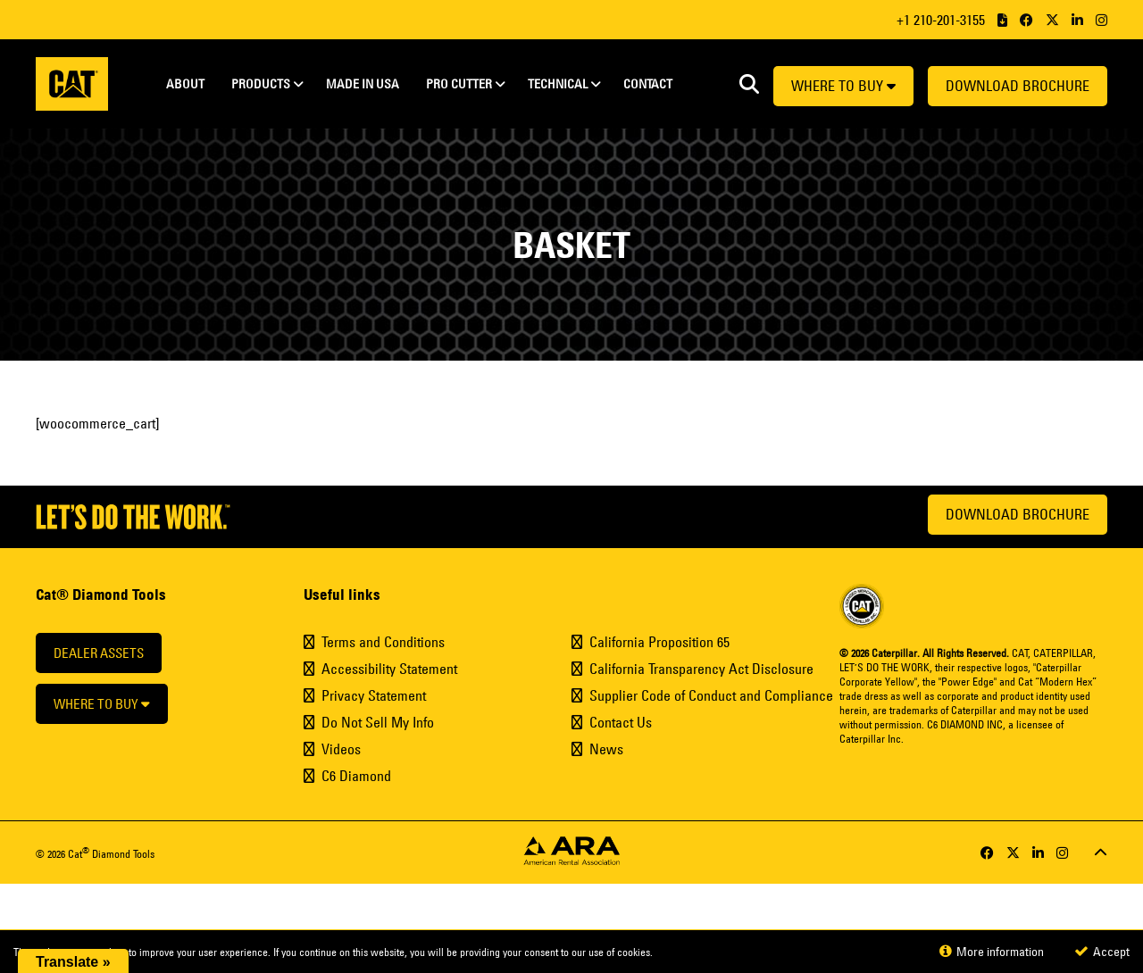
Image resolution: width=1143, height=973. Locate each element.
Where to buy (843, 86)
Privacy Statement (373, 695)
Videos (341, 749)
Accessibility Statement (389, 669)
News (606, 749)
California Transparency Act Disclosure (701, 669)
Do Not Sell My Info (377, 722)
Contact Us (620, 722)
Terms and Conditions (383, 642)
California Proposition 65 (659, 642)
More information (991, 952)
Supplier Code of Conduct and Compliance (711, 695)
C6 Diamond (356, 776)
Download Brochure (1017, 86)
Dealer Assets (99, 653)
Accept (1102, 952)
